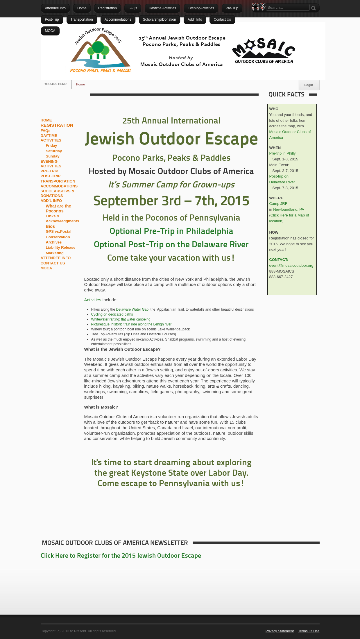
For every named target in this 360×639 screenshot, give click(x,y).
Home (80, 84)
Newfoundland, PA (288, 209)
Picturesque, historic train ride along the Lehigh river (131, 324)
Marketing (55, 253)
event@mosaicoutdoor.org (291, 265)
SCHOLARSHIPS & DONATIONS (57, 193)
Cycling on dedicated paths (112, 314)
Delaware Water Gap (132, 309)
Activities (92, 299)
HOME (46, 120)
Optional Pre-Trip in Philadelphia (171, 231)
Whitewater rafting (105, 319)
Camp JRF (278, 203)
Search (256, 17)
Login (309, 85)
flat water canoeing (136, 319)
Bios (50, 226)
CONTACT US (53, 263)
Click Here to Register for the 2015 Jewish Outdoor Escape (121, 556)
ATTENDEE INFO (56, 258)
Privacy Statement (280, 631)
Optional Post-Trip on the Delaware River (171, 245)
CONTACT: (278, 259)
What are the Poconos (58, 208)
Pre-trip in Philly (282, 153)
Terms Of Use (308, 631)
